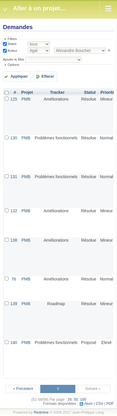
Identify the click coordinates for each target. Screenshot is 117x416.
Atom (88, 404)
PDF (110, 404)
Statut (11, 44)
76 (13, 279)
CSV (99, 404)
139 (13, 303)
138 (13, 240)
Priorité (108, 92)
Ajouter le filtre (13, 59)
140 (13, 342)
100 (83, 399)
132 (13, 210)
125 (13, 99)
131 (13, 176)
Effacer (47, 76)
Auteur (12, 50)
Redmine (41, 412)
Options (13, 64)
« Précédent (23, 389)
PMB (25, 99)
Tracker (57, 92)
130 (13, 138)
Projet (27, 92)
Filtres (12, 39)
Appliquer (19, 76)
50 (76, 399)
